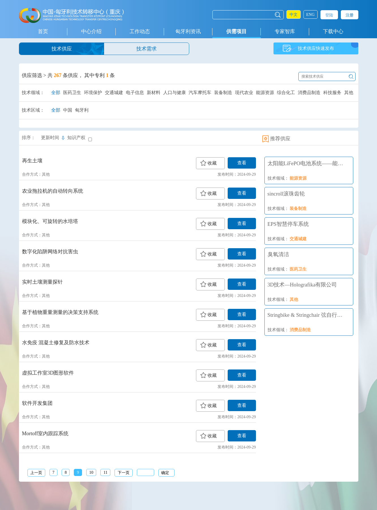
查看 (241, 162)
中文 (294, 14)
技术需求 (146, 49)
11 (105, 472)
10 (91, 472)
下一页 (124, 472)
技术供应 (61, 49)
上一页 (36, 472)
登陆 (329, 15)
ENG (310, 14)
